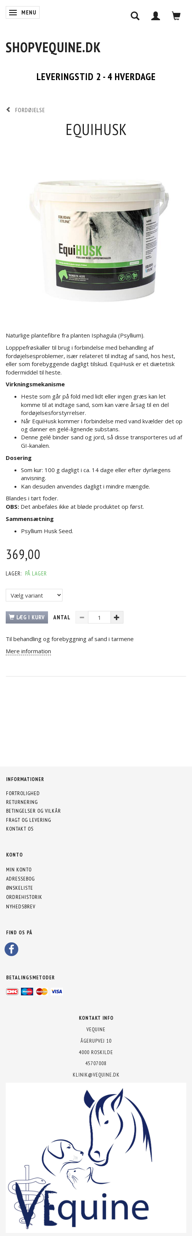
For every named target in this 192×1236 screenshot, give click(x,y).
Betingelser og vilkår (33, 810)
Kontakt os (20, 828)
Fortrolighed (23, 793)
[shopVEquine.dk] (53, 47)
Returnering (22, 802)
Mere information (28, 651)
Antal (62, 617)
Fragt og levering (28, 819)
